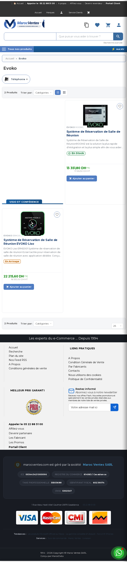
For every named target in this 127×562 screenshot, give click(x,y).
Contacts (74, 370)
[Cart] (88, 12)
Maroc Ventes (74, 538)
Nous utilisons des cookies (84, 375)
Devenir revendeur (93, 3)
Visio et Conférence (24, 201)
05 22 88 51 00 (47, 3)
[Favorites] (97, 25)
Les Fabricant (17, 437)
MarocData (58, 556)
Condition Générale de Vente (86, 362)
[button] (58, 92)
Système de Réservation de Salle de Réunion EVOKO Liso (30, 241)
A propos (62, 3)
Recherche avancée (113, 42)
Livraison (86, 538)
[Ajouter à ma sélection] (120, 106)
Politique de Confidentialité (85, 379)
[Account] (61, 12)
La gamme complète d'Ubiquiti (80, 534)
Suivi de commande (57, 538)
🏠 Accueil (19, 3)
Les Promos (16, 442)
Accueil (10, 58)
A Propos (74, 358)
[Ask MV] (118, 49)
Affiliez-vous (75, 3)
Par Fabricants (77, 366)
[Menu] (17, 49)
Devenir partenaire (20, 433)
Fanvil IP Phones (105, 534)
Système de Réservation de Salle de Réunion (93, 133)
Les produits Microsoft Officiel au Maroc (46, 534)
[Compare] (86, 25)
